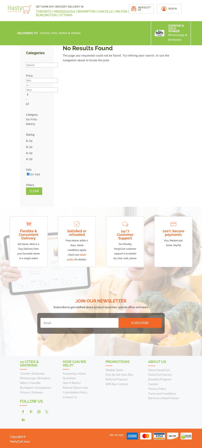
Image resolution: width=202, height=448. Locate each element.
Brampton (174, 40)
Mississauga (176, 35)
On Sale (35, 174)
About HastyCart (159, 370)
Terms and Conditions (162, 393)
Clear (34, 191)
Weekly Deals (114, 370)
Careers (153, 384)
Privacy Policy (157, 388)
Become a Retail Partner (163, 398)
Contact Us (70, 397)
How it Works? (72, 383)
